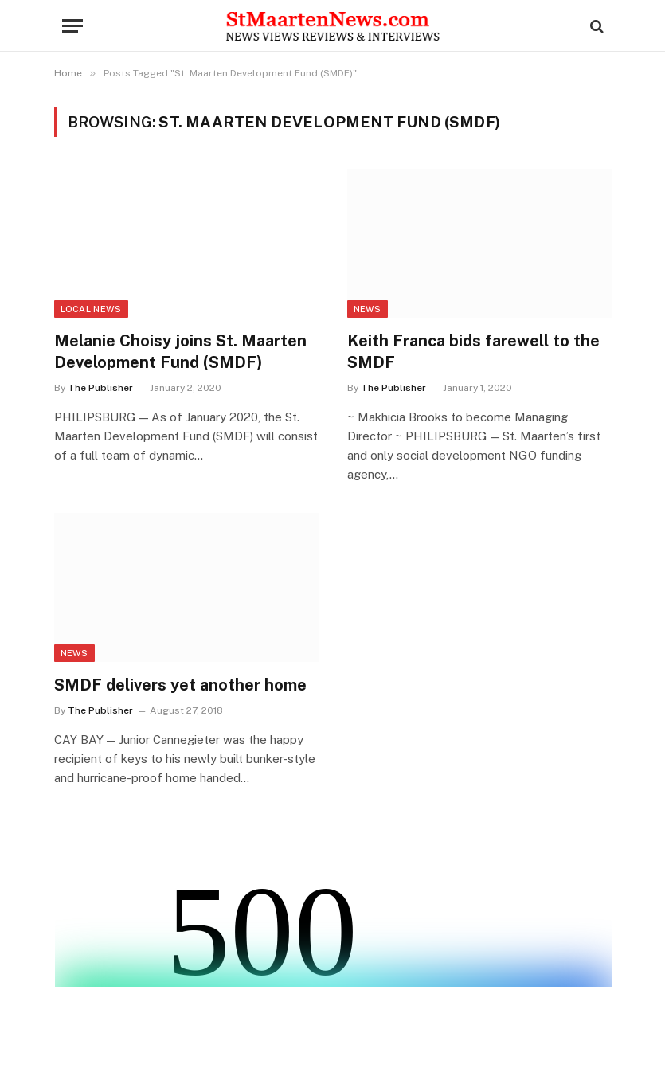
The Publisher (100, 387)
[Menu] (72, 26)
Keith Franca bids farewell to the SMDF (473, 351)
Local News (91, 309)
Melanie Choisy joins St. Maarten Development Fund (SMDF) (180, 351)
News (367, 309)
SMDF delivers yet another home (180, 685)
